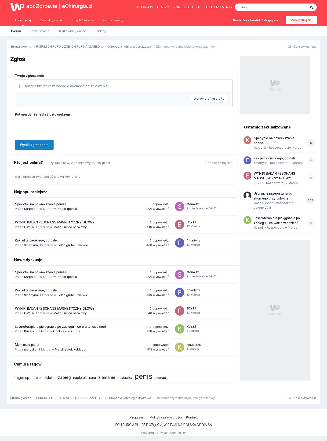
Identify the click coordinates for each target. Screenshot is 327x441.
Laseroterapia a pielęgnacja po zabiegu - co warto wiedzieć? (60, 326)
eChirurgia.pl (77, 6)
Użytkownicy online (72, 31)
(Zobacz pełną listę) (218, 163)
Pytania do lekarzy (152, 7)
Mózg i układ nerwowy (70, 227)
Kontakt (192, 417)
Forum (16, 31)
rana (92, 378)
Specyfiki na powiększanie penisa (40, 204)
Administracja (39, 31)
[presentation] (50, 127)
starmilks (193, 204)
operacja (161, 378)
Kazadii (29, 331)
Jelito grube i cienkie (73, 245)
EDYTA (29, 227)
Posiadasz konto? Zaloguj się (257, 20)
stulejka (49, 378)
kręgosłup (21, 378)
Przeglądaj (23, 22)
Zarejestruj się (301, 20)
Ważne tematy (112, 20)
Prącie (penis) (67, 209)
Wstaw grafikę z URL (209, 98)
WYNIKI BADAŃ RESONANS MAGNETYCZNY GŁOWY (54, 222)
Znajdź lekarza (187, 7)
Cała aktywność (51, 20)
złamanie (106, 377)
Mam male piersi (27, 345)
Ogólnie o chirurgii (66, 331)
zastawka (125, 378)
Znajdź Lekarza (82, 20)
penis (143, 376)
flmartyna (31, 245)
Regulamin (137, 417)
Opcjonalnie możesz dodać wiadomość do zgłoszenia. (63, 86)
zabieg (64, 377)
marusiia (30, 349)
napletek (80, 378)
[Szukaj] (259, 7)
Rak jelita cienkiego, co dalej (36, 240)
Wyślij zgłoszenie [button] (34, 145)
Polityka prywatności (166, 417)
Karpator (30, 209)
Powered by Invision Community (163, 432)
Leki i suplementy (218, 7)
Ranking (100, 31)
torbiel (36, 378)
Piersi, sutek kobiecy (70, 349)
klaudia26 (194, 345)
